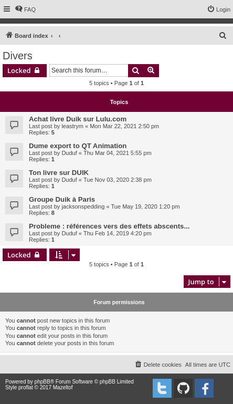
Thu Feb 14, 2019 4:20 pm (117, 233)
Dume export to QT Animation (77, 146)
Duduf (69, 153)
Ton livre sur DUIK (59, 173)
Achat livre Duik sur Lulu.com (77, 119)
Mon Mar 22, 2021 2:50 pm (124, 126)
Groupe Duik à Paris (62, 199)
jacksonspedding (82, 206)
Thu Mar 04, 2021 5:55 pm (117, 153)
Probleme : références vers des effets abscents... (109, 226)
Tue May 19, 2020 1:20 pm (145, 206)
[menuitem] (25, 9)
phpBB (42, 382)
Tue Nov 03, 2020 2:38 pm (117, 180)
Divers (18, 55)
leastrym (72, 126)
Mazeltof (63, 387)
